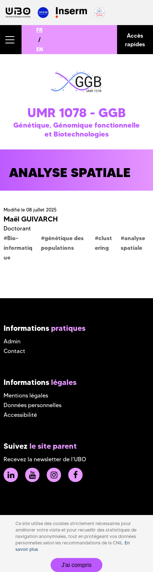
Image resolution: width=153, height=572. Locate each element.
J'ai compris (76, 565)
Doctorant (17, 228)
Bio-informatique (18, 247)
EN (39, 49)
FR (39, 30)
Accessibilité (20, 414)
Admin (12, 341)
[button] (11, 39)
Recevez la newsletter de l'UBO (45, 459)
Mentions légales (26, 395)
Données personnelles (32, 405)
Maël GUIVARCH (31, 219)
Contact (14, 351)
